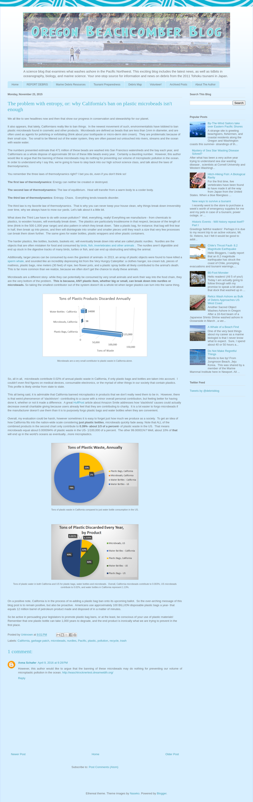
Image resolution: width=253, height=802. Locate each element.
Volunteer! (156, 84)
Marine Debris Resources (70, 84)
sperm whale (16, 261)
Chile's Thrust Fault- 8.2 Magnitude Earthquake (223, 247)
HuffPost (79, 402)
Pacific (82, 640)
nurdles (72, 640)
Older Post (172, 754)
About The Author (205, 84)
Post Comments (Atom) (103, 767)
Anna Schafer (27, 662)
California (24, 640)
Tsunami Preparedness (107, 84)
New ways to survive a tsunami (211, 201)
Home (15, 84)
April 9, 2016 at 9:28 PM (53, 662)
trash (123, 640)
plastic (92, 640)
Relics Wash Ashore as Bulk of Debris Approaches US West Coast (225, 300)
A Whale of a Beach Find (223, 327)
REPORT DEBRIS (37, 84)
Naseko (134, 793)
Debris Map (135, 84)
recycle (114, 640)
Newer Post (18, 754)
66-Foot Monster (218, 272)
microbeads (58, 640)
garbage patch (40, 640)
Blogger (161, 793)
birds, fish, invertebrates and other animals (107, 245)
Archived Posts (178, 84)
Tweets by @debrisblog (204, 390)
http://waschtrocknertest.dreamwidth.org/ (87, 672)
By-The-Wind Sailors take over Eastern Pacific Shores (225, 125)
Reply (21, 678)
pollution (102, 640)
